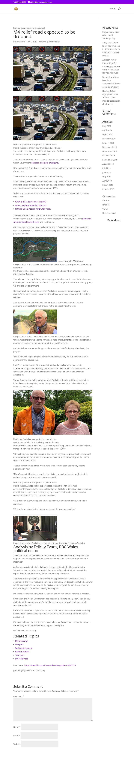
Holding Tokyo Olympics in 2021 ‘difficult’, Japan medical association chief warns (111, 97)
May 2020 (106, 126)
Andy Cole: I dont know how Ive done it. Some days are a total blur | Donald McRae (111, 49)
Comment (18, 696)
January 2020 (108, 143)
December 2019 (109, 147)
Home (112, 10)
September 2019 (109, 159)
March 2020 (107, 134)
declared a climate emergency (45, 162)
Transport (19, 655)
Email (16, 735)
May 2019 (106, 176)
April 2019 (107, 180)
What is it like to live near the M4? (30, 201)
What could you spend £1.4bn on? (30, 205)
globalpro (20, 41)
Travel (105, 209)
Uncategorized (109, 213)
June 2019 (106, 172)
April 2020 (107, 130)
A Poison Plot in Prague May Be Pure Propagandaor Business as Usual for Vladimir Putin (111, 66)
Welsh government (23, 648)
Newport (19, 644)
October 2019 (108, 155)
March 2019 (107, 185)
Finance (42, 41)
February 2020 (108, 138)
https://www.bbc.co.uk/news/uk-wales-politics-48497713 (50, 665)
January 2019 (108, 189)
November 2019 (109, 151)
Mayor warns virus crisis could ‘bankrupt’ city (110, 35)
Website (17, 744)
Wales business (22, 651)
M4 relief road (21, 658)
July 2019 (106, 168)
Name (16, 727)
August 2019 (108, 164)
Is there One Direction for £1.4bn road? (33, 209)
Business (106, 200)
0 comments (54, 41)
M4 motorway (21, 641)
